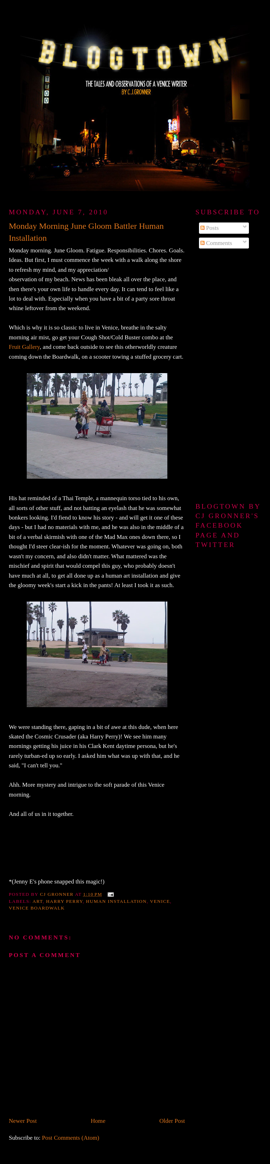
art (38, 901)
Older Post (172, 1121)
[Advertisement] (228, 376)
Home (98, 1121)
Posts (209, 228)
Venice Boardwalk (37, 908)
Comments (216, 243)
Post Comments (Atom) (70, 1137)
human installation (116, 901)
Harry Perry (64, 901)
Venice (160, 901)
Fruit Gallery (24, 347)
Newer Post (23, 1121)
